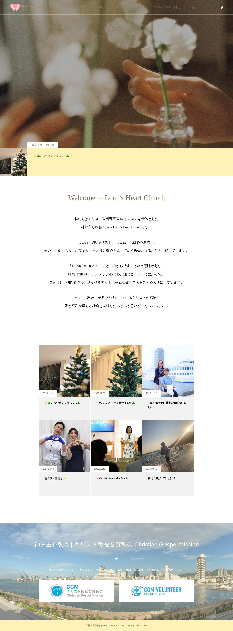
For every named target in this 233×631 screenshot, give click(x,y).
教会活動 (98, 7)
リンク (192, 7)
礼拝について (77, 7)
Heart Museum (138, 7)
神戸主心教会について (50, 7)
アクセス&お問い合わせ (167, 7)
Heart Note (116, 7)
